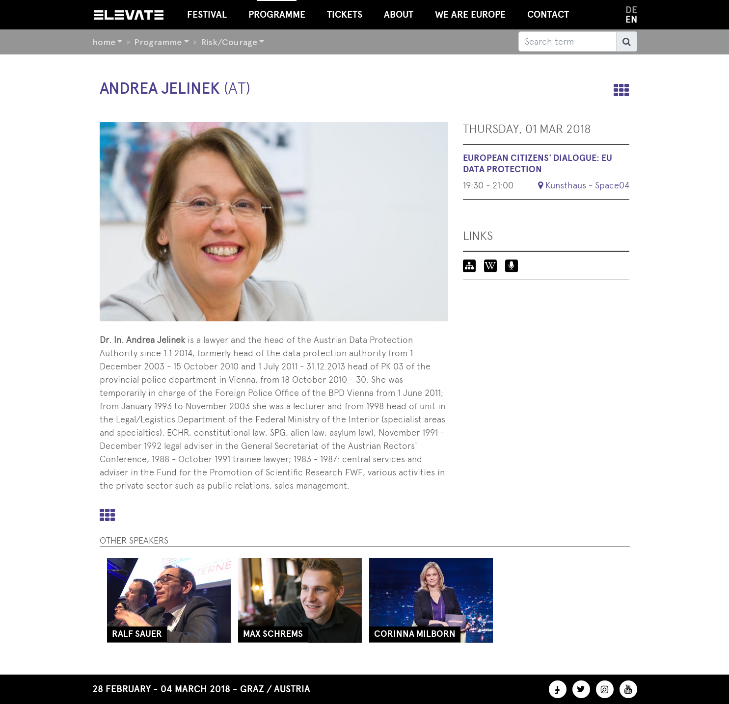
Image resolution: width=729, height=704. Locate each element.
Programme (158, 42)
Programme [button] (276, 10)
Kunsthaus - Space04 (587, 185)
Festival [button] (207, 14)
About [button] (398, 14)
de (631, 10)
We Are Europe (470, 14)
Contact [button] (548, 14)
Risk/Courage (229, 42)
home (103, 42)
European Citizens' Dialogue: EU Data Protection (537, 164)
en (631, 19)
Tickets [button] (344, 14)
